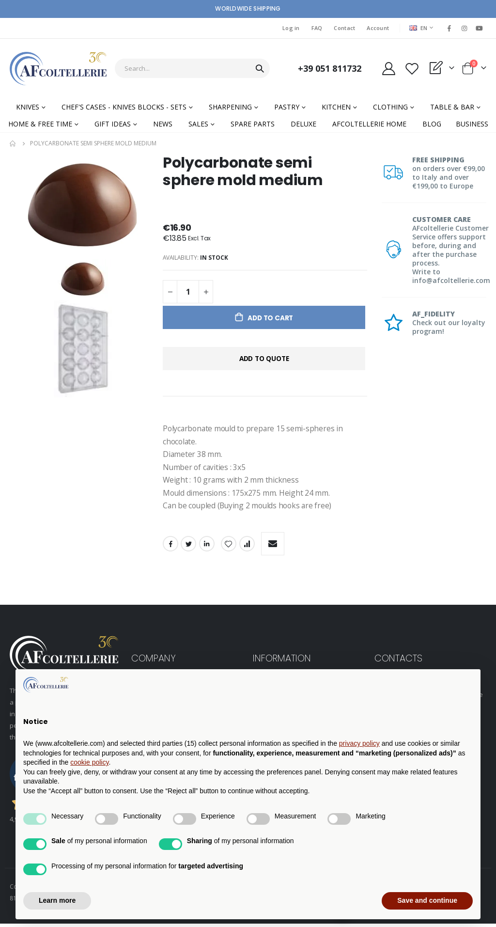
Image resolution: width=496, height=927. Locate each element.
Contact (344, 27)
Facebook (170, 546)
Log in (291, 27)
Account (378, 27)
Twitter (188, 546)
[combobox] (192, 68)
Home (13, 143)
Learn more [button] (57, 900)
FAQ (317, 27)
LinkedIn (207, 546)
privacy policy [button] (359, 743)
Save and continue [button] (427, 900)
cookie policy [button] (89, 762)
